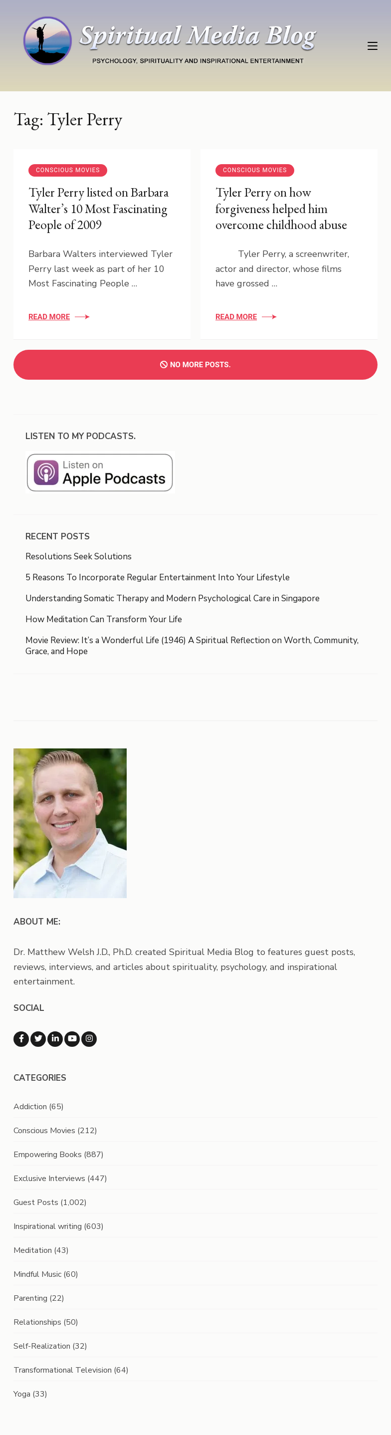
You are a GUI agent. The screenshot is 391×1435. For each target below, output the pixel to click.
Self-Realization (41, 1346)
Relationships (37, 1322)
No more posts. (195, 364)
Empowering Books (47, 1154)
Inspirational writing (47, 1226)
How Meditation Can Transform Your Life (103, 619)
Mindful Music (37, 1274)
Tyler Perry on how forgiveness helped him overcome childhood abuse (281, 208)
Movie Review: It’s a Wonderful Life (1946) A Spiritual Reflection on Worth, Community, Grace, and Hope (192, 646)
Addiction (30, 1106)
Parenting (30, 1298)
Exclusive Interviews (49, 1178)
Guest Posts (35, 1202)
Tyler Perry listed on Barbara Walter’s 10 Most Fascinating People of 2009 (98, 208)
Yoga (21, 1394)
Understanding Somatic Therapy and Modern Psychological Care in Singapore (172, 598)
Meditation (32, 1250)
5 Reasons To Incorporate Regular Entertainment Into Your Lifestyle (157, 577)
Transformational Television (62, 1370)
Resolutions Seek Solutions (78, 556)
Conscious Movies (68, 170)
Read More (49, 316)
